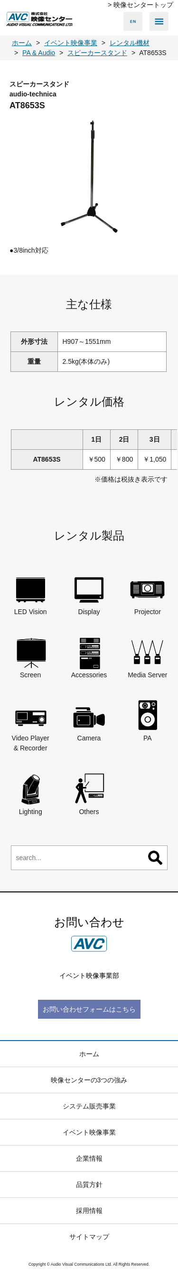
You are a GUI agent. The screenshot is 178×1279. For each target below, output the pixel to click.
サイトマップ (89, 1237)
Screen (30, 657)
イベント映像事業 (89, 1132)
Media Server (147, 657)
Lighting (30, 793)
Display (89, 594)
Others (89, 793)
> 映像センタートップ (140, 5)
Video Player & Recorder (30, 725)
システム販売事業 (89, 1106)
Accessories (89, 657)
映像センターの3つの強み (89, 1080)
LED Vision (30, 594)
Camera (89, 720)
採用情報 (89, 1210)
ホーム (89, 1054)
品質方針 (89, 1184)
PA (147, 720)
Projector (147, 594)
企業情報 (89, 1158)
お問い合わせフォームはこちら (89, 1009)
